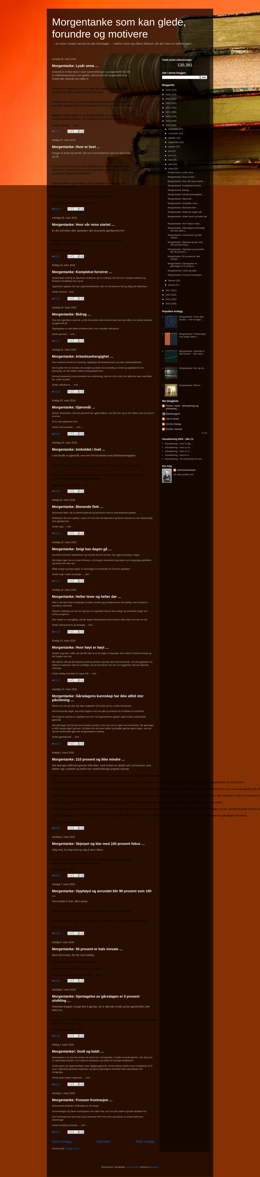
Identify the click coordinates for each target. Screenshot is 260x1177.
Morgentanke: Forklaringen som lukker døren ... (192, 335)
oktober (172, 138)
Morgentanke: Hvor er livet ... (76, 147)
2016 (168, 294)
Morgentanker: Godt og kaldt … (78, 1051)
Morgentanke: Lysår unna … (75, 66)
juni (170, 155)
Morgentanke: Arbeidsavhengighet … (82, 356)
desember (173, 129)
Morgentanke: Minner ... (191, 385)
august (172, 146)
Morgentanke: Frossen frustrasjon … (82, 1100)
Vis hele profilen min (183, 474)
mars (171, 168)
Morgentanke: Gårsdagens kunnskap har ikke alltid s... (186, 229)
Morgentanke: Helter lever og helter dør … (86, 596)
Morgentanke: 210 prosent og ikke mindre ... (88, 759)
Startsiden (104, 1141)
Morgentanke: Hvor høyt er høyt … (80, 647)
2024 (168, 99)
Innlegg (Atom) (72, 1148)
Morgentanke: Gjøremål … (73, 407)
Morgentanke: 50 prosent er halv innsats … (87, 949)
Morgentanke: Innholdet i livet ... (78, 449)
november (173, 133)
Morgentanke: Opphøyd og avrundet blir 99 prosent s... (186, 250)
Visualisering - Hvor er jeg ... (179, 443)
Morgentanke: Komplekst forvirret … (82, 272)
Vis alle (204, 433)
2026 (168, 90)
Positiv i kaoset (174, 429)
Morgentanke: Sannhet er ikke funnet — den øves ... (192, 352)
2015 (168, 299)
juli (170, 151)
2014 (168, 303)
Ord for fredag (173, 424)
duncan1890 (132, 1167)
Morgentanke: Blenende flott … (77, 507)
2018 (168, 125)
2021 (168, 112)
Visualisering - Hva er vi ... (178, 455)
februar (172, 280)
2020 (168, 116)
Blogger (154, 1167)
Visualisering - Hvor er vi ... (178, 451)
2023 (168, 103)
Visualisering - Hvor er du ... (179, 447)
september (174, 142)
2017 (168, 290)
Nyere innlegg (61, 1141)
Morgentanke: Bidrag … (71, 314)
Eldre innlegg (145, 1141)
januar (171, 285)
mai (170, 159)
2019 (168, 121)
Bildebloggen (173, 413)
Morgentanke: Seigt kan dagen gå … (82, 549)
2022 (168, 107)
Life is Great (172, 418)
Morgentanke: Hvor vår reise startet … (83, 224)
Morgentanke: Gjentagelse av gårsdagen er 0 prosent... (182, 265)
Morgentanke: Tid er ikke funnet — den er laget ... (191, 318)
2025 (168, 94)
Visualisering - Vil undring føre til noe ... (184, 459)
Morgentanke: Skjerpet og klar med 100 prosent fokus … (98, 844)
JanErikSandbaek (186, 470)
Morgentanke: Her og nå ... (192, 368)
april (170, 164)
